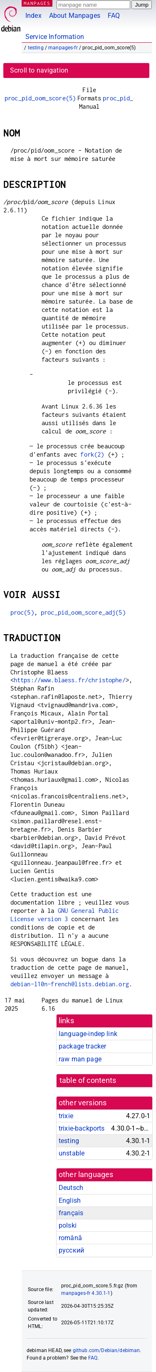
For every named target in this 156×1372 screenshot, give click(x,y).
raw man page (80, 1059)
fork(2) (92, 454)
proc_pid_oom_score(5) (40, 98)
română (70, 1238)
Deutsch (71, 1188)
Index (33, 15)
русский (71, 1250)
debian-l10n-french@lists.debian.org (69, 984)
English (70, 1200)
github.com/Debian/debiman (106, 1350)
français (71, 1213)
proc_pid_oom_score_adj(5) (83, 612)
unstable (71, 1153)
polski (68, 1225)
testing (36, 48)
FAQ (114, 15)
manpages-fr (63, 48)
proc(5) (22, 612)
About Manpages (74, 15)
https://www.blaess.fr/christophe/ (70, 680)
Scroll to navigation (39, 70)
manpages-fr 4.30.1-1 (86, 1293)
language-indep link (88, 1034)
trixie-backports (81, 1128)
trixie (66, 1116)
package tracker (82, 1046)
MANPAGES (37, 3)
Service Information (54, 37)
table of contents (87, 1080)
